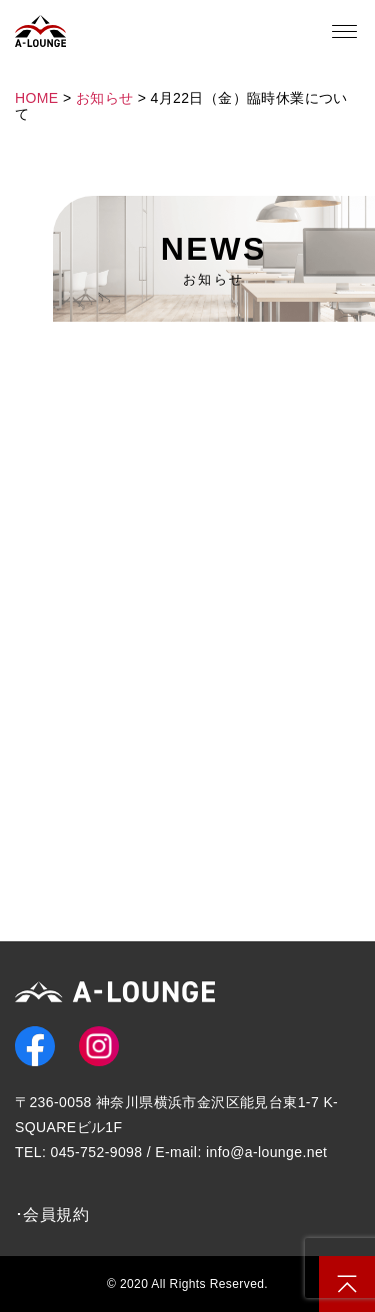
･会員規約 (52, 1214)
